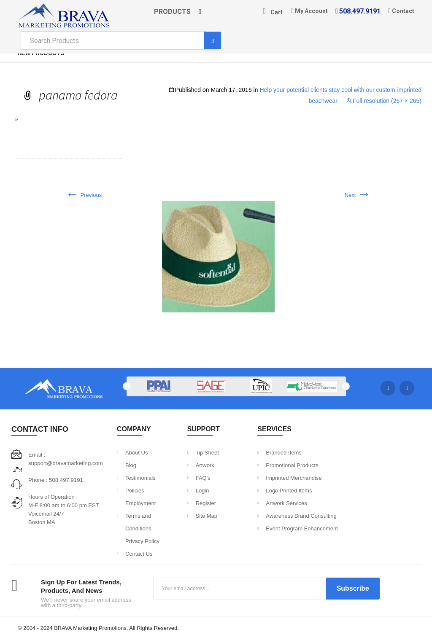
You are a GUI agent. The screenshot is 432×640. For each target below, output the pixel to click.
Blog (130, 465)
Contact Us (138, 554)
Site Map (206, 516)
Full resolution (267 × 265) (387, 100)
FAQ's (203, 478)
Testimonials (140, 478)
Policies (134, 490)
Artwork (205, 465)
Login (202, 490)
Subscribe (353, 588)
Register (206, 503)
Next (358, 195)
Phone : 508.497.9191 (55, 480)
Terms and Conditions (138, 522)
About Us (136, 452)
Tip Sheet (207, 452)
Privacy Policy (142, 541)
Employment (140, 503)
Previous (83, 195)
